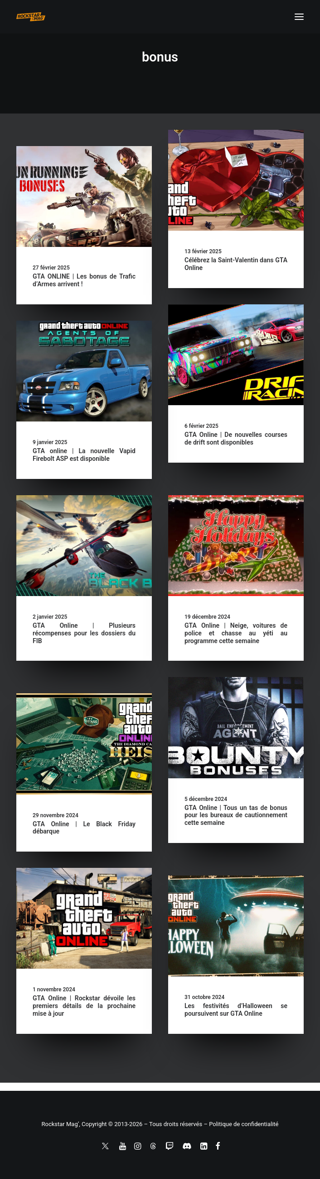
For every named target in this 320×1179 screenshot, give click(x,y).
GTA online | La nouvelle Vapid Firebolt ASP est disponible (84, 454)
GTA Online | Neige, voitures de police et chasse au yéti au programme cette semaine (235, 633)
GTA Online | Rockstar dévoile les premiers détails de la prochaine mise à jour (84, 1005)
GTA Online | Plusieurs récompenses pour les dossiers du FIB (84, 633)
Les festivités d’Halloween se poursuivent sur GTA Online (235, 1009)
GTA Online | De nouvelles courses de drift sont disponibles (235, 438)
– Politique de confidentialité (241, 1124)
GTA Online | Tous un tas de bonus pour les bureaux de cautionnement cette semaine (235, 815)
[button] (299, 16)
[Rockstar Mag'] (30, 16)
